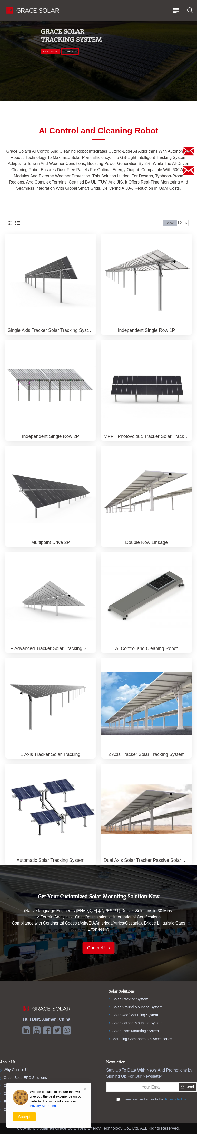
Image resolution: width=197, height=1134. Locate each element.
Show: (170, 223)
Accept (24, 1116)
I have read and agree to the (151, 1099)
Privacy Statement (43, 1106)
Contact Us (98, 947)
